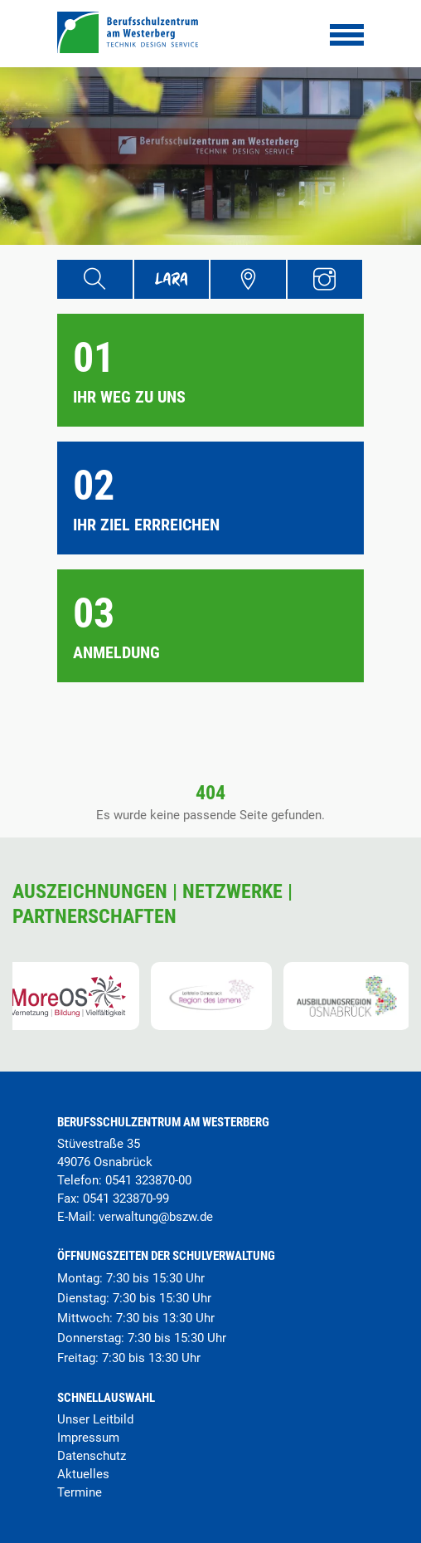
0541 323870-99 (126, 1198)
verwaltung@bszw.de (156, 1216)
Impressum (88, 1437)
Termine (79, 1492)
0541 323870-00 (148, 1180)
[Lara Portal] (172, 279)
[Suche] (95, 279)
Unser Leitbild (95, 1419)
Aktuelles (83, 1474)
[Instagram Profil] (325, 279)
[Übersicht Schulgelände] (248, 279)
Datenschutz (91, 1455)
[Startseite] (127, 48)
